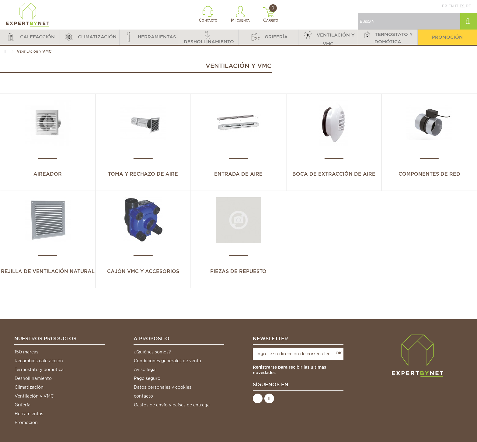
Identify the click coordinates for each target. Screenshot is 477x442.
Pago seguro (147, 378)
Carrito (271, 15)
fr (444, 6)
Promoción (26, 422)
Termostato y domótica (39, 369)
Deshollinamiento (33, 378)
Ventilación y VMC (34, 396)
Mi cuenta (240, 14)
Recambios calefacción (39, 360)
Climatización (29, 387)
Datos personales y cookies (162, 387)
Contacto (208, 14)
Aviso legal (145, 369)
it (456, 6)
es (462, 6)
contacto (143, 396)
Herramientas (29, 413)
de (468, 6)
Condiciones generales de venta (167, 360)
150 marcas (26, 351)
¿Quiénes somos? (152, 351)
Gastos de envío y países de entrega (172, 404)
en (451, 6)
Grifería (22, 404)
